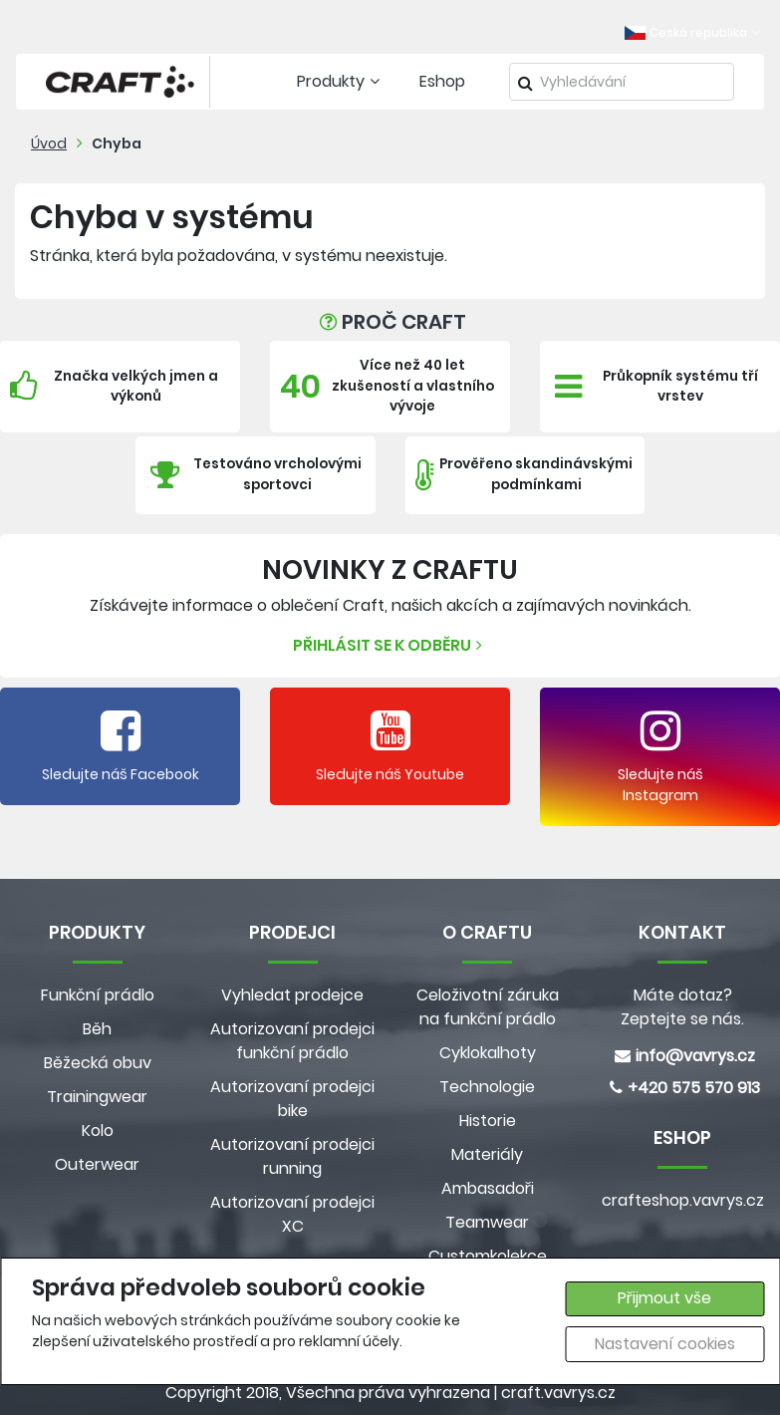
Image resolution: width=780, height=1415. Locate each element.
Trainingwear (97, 1096)
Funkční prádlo (97, 995)
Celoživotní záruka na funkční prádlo (487, 1007)
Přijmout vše (664, 1297)
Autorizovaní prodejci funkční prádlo (292, 1040)
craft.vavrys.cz (558, 1392)
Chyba (116, 143)
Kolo (98, 1130)
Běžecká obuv (97, 1062)
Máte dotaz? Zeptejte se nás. (682, 1007)
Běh (97, 1028)
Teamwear (487, 1222)
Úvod (49, 143)
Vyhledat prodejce (292, 995)
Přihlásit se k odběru (390, 645)
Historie (487, 1120)
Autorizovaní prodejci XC (292, 1214)
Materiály (487, 1154)
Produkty (341, 81)
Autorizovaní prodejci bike (292, 1098)
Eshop (442, 81)
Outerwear (97, 1164)
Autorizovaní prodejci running (292, 1156)
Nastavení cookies (665, 1343)
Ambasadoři (487, 1188)
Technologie (487, 1086)
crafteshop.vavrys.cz (683, 1200)
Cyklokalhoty (487, 1052)
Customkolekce (487, 1256)
